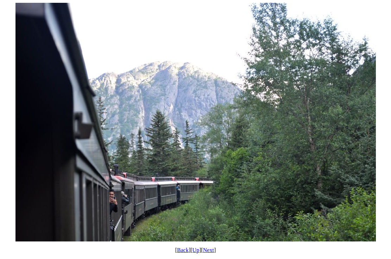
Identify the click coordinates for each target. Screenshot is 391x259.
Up (196, 250)
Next (208, 250)
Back (183, 250)
